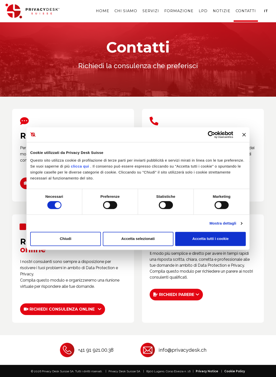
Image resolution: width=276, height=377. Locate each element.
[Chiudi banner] (244, 134)
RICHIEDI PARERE (173, 294)
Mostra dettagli (222, 223)
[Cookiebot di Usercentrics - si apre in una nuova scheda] (211, 134)
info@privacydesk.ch (182, 349)
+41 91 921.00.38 (95, 349)
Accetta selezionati (138, 239)
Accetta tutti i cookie (210, 239)
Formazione (178, 10)
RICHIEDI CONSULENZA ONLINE (59, 308)
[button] (62, 309)
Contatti (246, 10)
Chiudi (65, 239)
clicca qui (80, 166)
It (266, 10)
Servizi (150, 10)
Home (102, 10)
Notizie (221, 10)
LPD (203, 10)
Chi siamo (125, 10)
